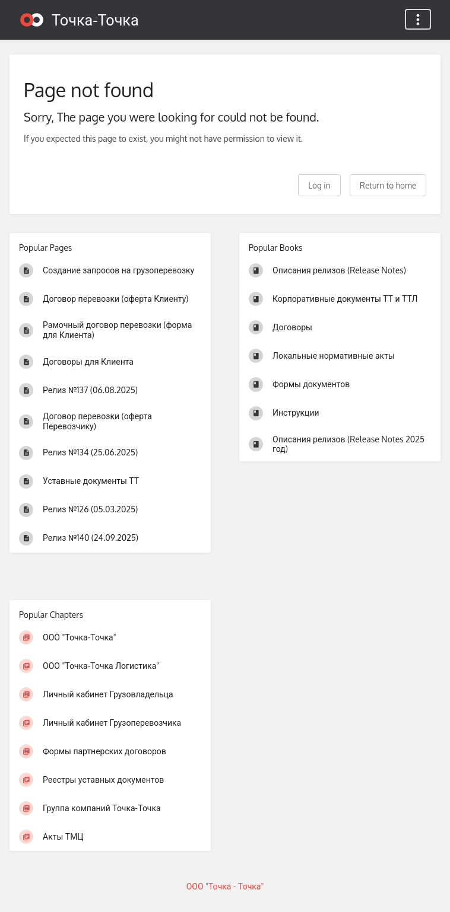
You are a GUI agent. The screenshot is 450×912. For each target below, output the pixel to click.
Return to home (388, 185)
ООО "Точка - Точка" (225, 886)
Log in (319, 185)
